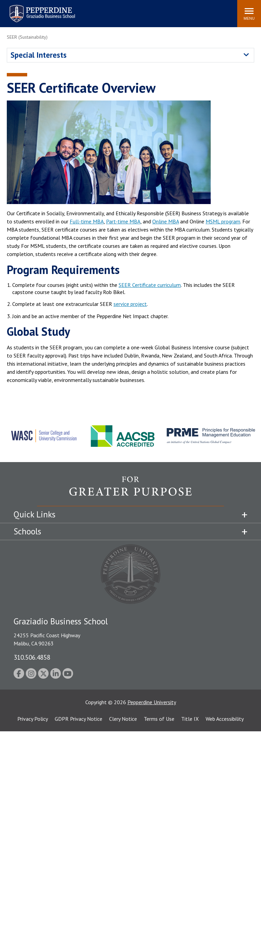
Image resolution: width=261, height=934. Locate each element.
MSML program (223, 221)
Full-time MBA (87, 221)
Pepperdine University (151, 702)
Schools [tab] (27, 531)
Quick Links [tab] (34, 514)
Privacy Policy (32, 718)
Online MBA (165, 221)
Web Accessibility (225, 718)
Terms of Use (159, 718)
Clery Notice (123, 718)
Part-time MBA (123, 221)
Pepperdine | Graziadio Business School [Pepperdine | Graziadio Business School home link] (33, 9)
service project (130, 303)
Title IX (190, 718)
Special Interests (39, 55)
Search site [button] (140, 10)
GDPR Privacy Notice (78, 718)
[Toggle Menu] (249, 13)
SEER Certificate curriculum (150, 284)
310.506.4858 (32, 657)
